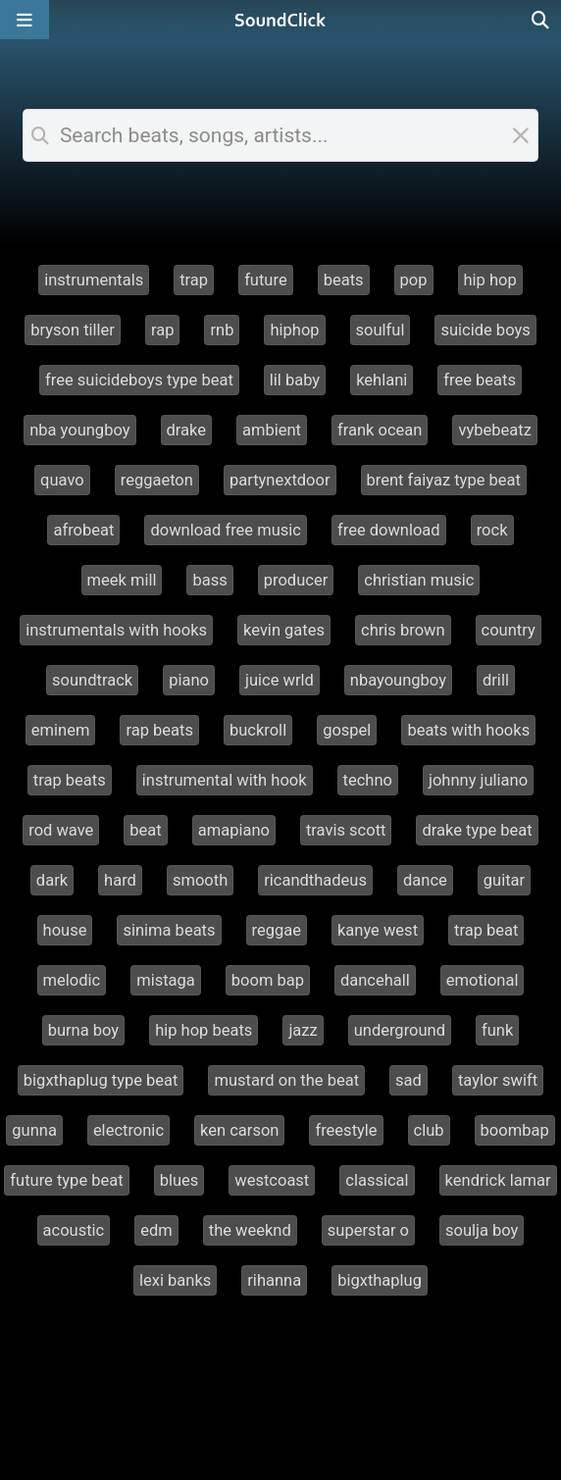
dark (52, 880)
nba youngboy (79, 430)
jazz (302, 1030)
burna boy (84, 1030)
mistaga (165, 980)
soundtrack (92, 680)
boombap (515, 1130)
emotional (482, 980)
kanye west (377, 930)
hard (120, 880)
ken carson (239, 1130)
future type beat (66, 1180)
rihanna (274, 1280)
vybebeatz (494, 430)
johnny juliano (478, 780)
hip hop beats (203, 1030)
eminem (60, 730)
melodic (72, 980)
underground (399, 1030)
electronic (128, 1130)
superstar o (368, 1230)
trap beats (69, 780)
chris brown (403, 630)
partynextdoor (280, 480)
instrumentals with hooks (116, 630)
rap (163, 330)
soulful (380, 330)
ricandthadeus (315, 880)
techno (367, 780)
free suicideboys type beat (139, 380)
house (65, 930)
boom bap (267, 980)
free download (388, 530)
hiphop (294, 330)
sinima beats (169, 930)
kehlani (381, 380)
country (509, 630)
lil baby (295, 380)
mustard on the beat (286, 1080)
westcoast (271, 1180)
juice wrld (279, 680)
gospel (347, 730)
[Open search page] (541, 19)
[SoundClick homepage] (280, 19)
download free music (225, 530)
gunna (34, 1130)
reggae (276, 930)
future (265, 280)
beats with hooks (468, 730)
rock (492, 530)
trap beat (486, 930)
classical (376, 1180)
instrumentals (93, 280)
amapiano (234, 830)
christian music (419, 580)
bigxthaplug (379, 1280)
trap (193, 280)
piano (189, 680)
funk (497, 1030)
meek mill (122, 580)
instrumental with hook (224, 780)
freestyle (346, 1130)
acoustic (74, 1230)
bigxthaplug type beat (101, 1080)
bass (209, 580)
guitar (504, 880)
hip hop (490, 280)
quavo (62, 480)
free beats (479, 380)
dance (425, 880)
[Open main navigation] (24, 19)
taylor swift (497, 1080)
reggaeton (157, 480)
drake (187, 430)
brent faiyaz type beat (444, 480)
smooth (200, 880)
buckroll (258, 730)
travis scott (346, 830)
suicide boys (485, 330)
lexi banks (175, 1280)
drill (496, 680)
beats (344, 280)
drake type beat (477, 830)
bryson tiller (72, 330)
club (429, 1130)
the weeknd (250, 1230)
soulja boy (481, 1230)
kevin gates (284, 630)
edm (156, 1230)
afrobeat (83, 530)
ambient (271, 430)
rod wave (60, 830)
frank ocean (379, 430)
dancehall (375, 980)
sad (408, 1080)
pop (414, 280)
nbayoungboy (398, 680)
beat (145, 830)
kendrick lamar (498, 1180)
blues (179, 1180)
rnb (221, 330)
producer (296, 580)
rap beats (159, 730)
